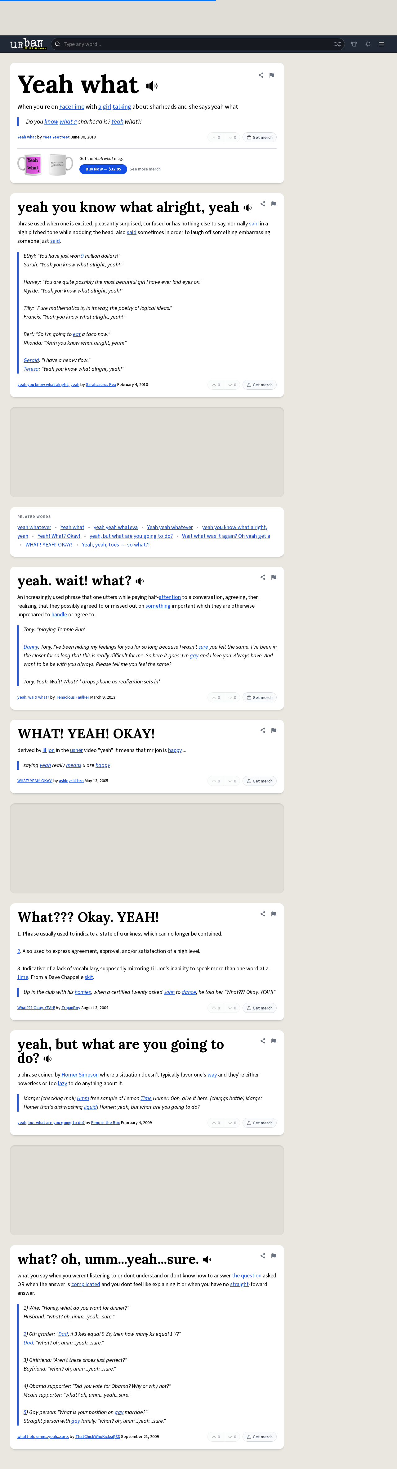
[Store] (354, 44)
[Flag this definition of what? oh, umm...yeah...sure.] (274, 1256)
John (169, 992)
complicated (85, 1284)
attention (170, 597)
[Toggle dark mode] (367, 44)
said (254, 224)
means (73, 765)
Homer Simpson (80, 1075)
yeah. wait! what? (33, 697)
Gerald (31, 360)
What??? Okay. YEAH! (36, 1008)
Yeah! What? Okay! (59, 536)
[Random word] (337, 44)
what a (68, 121)
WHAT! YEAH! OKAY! (49, 545)
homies (83, 992)
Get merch (260, 137)
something (158, 606)
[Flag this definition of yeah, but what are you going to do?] (274, 1041)
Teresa (31, 369)
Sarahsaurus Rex (101, 385)
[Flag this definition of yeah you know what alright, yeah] (274, 204)
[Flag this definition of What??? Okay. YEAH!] (274, 914)
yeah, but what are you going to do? (131, 536)
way (212, 1075)
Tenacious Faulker (72, 697)
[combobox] (198, 44)
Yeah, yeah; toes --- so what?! (116, 545)
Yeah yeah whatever (170, 527)
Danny (31, 647)
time (22, 977)
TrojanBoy (70, 1008)
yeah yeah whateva (116, 527)
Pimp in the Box (105, 1123)
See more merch (145, 169)
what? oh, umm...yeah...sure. (43, 1437)
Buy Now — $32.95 (103, 169)
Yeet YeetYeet (56, 137)
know (51, 121)
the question (246, 1276)
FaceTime (71, 106)
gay (194, 656)
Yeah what (26, 137)
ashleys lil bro (71, 781)
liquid (90, 1107)
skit (89, 977)
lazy (62, 1083)
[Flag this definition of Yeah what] (272, 75)
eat (77, 334)
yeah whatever (34, 527)
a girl (104, 106)
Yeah (117, 121)
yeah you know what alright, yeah (48, 385)
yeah (45, 765)
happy (174, 750)
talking (122, 106)
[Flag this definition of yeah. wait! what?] (274, 577)
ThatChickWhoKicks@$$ (97, 1437)
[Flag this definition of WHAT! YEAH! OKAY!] (274, 730)
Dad (63, 1334)
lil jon (48, 750)
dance (189, 992)
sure (203, 647)
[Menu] (381, 44)
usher (76, 750)
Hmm (83, 1098)
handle (59, 615)
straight (239, 1284)
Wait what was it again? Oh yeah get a (226, 536)
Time (146, 1098)
